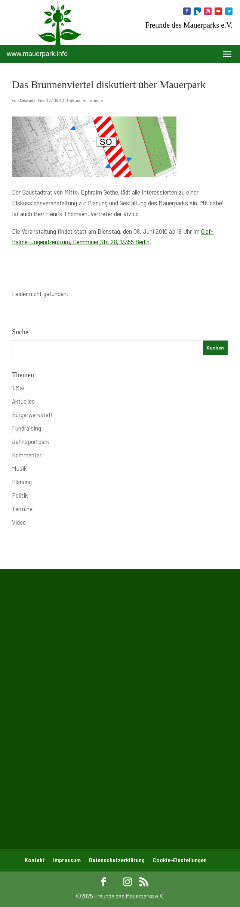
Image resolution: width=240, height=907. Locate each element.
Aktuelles (78, 100)
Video (19, 522)
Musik (19, 468)
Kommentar (26, 455)
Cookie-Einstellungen (180, 859)
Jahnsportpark (30, 441)
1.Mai (18, 387)
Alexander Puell (33, 100)
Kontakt (35, 859)
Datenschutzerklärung (117, 859)
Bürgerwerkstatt (32, 414)
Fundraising (26, 428)
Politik (20, 495)
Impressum (67, 859)
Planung (22, 482)
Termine (95, 100)
